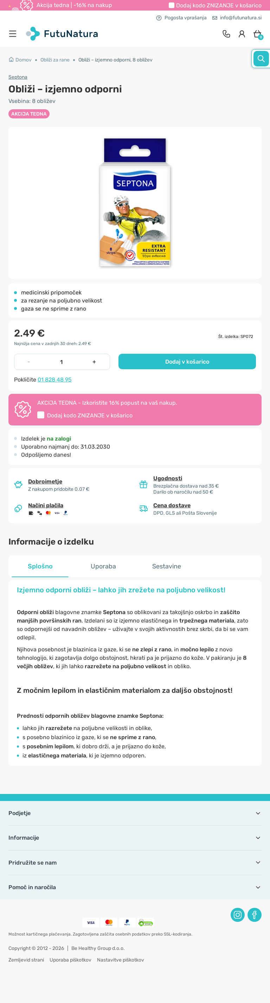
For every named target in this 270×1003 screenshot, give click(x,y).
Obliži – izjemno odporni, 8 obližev (115, 60)
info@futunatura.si (237, 18)
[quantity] (61, 362)
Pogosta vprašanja (181, 18)
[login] (242, 34)
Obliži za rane (55, 60)
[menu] (14, 33)
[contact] (226, 34)
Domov (20, 60)
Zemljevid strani (26, 960)
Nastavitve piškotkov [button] (120, 960)
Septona (17, 77)
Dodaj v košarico (187, 361)
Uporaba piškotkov (70, 960)
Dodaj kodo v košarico (219, 5)
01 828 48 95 (55, 379)
